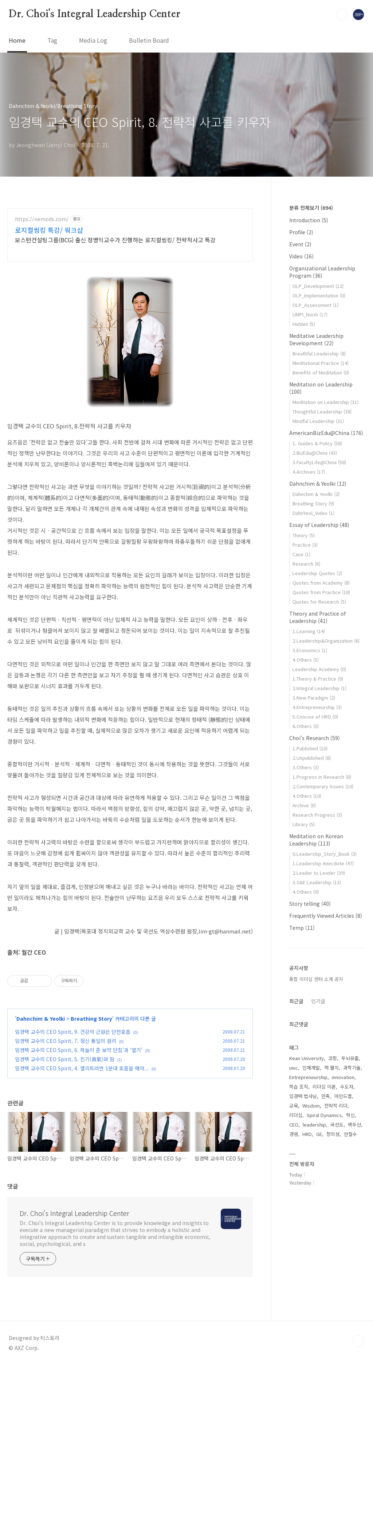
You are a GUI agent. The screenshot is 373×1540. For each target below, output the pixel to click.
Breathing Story (91, 1193)
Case (301, 554)
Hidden (303, 323)
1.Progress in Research (321, 776)
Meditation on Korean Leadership (316, 839)
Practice (305, 544)
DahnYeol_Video (313, 512)
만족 (325, 1096)
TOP (358, 1515)
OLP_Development (317, 285)
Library (303, 824)
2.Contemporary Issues (322, 786)
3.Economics (309, 650)
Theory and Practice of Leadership (317, 617)
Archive (304, 805)
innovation (343, 1077)
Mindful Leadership (318, 420)
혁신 (350, 1115)
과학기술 (352, 1067)
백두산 (354, 1124)
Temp (302, 927)
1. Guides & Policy (317, 443)
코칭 (332, 1058)
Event (300, 244)
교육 (293, 1105)
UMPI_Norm (309, 314)
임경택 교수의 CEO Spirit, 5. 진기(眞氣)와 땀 (64, 1233)
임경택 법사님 (303, 1096)
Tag (52, 40)
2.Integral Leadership (319, 688)
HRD (307, 1134)
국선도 (336, 1124)
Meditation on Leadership (325, 402)
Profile (301, 232)
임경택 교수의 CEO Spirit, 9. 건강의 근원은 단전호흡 (72, 1206)
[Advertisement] (130, 272)
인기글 (318, 1001)
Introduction (308, 220)
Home (17, 40)
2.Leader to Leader (318, 872)
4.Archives (308, 471)
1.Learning (308, 631)
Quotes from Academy (321, 582)
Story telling (310, 903)
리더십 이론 (324, 1086)
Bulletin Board (149, 40)
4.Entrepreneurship (317, 707)
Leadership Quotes (317, 573)
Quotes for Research (319, 601)
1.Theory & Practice (317, 678)
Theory (303, 535)
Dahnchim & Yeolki (40, 1193)
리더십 (295, 1115)
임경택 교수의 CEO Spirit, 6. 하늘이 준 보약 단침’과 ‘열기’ (78, 1224)
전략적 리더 (336, 1105)
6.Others (305, 726)
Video (301, 256)
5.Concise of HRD (315, 716)
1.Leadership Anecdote (323, 863)
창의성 (332, 1134)
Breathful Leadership (319, 353)
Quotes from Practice (321, 592)
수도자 (346, 1086)
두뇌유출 (350, 1058)
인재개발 (311, 1067)
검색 (341, 14)
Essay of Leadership (319, 524)
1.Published (309, 748)
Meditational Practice (320, 362)
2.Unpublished (311, 757)
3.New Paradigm (313, 697)
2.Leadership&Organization (326, 640)
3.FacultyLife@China (319, 462)
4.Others (305, 659)
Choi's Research (314, 738)
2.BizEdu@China (314, 452)
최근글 (296, 1001)
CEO (293, 1124)
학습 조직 (298, 1086)
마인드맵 (343, 1096)
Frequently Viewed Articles (325, 915)
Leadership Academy (319, 669)
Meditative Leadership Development (316, 339)
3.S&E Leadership (316, 882)
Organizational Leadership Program (322, 272)
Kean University (306, 1058)
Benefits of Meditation (320, 372)
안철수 (350, 1134)
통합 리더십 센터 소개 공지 (316, 978)
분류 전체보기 (311, 207)
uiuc (293, 1067)
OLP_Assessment (315, 304)
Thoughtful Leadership (322, 411)
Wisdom (311, 1105)
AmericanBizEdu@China (326, 432)
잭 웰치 (331, 1067)
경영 (293, 1134)
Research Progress (317, 814)
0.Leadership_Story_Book (324, 853)
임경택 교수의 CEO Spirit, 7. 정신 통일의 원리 (65, 1215)
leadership (314, 1124)
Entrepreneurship (308, 1077)
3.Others (305, 767)
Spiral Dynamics (324, 1115)
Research (306, 563)
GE (319, 1134)
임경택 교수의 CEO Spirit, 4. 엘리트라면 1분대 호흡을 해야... (82, 1243)
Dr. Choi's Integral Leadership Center (94, 14)
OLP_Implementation (318, 295)
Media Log (93, 40)
